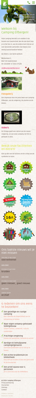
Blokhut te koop (9, 201)
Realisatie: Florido (7, 396)
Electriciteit (9, 217)
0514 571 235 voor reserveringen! (29, 2)
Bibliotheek (9, 234)
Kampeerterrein (9, 184)
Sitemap (4, 387)
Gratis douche (26, 201)
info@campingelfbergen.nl (10, 68)
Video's (5, 127)
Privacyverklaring (7, 383)
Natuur (26, 217)
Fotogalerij (7, 94)
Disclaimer (5, 385)
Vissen (26, 234)
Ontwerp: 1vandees (7, 393)
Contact (4, 390)
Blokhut (9, 167)
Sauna (26, 184)
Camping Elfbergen (4, 5)
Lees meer (5, 265)
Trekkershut (26, 167)
